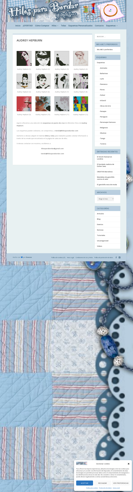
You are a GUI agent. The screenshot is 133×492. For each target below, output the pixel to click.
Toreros (103, 144)
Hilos (54, 26)
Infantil (103, 100)
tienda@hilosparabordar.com (66, 131)
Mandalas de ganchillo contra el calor (105, 178)
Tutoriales (101, 235)
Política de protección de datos (103, 257)
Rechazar (102, 483)
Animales (103, 68)
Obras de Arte (105, 106)
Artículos (100, 214)
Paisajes (103, 111)
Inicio (17, 26)
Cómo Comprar (42, 26)
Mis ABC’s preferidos (105, 49)
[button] (128, 464)
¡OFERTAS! (28, 26)
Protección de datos (105, 488)
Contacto (99, 26)
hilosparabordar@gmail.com (52, 148)
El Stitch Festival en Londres (104, 158)
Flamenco (103, 84)
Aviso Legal (116, 488)
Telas (63, 26)
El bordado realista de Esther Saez (105, 165)
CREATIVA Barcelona (105, 172)
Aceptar (84, 483)
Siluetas (103, 133)
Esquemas (111, 26)
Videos (99, 246)
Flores (102, 90)
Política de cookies (92, 488)
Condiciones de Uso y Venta (84, 257)
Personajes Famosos (108, 122)
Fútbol (102, 95)
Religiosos (104, 128)
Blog (98, 219)
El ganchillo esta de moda (107, 184)
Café (102, 79)
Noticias (100, 230)
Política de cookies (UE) (58, 257)
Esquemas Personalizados (80, 26)
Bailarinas (104, 73)
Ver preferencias (120, 483)
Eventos (100, 224)
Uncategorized (102, 241)
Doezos (29, 257)
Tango (102, 138)
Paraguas (103, 117)
